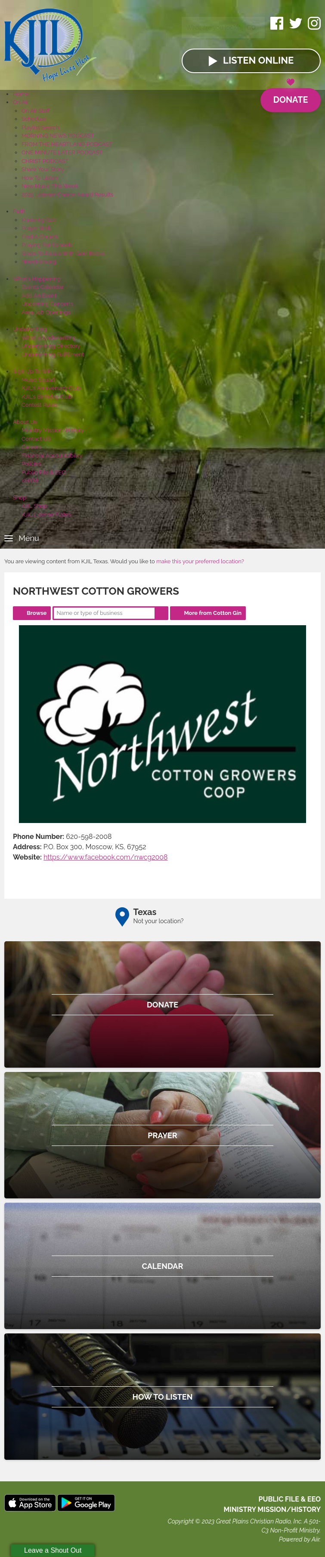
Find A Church (40, 236)
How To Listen (40, 178)
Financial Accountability (52, 455)
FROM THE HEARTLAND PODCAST (67, 144)
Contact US (36, 439)
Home (21, 94)
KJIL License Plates (46, 514)
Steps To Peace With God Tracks (63, 253)
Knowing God (39, 220)
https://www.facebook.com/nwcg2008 (105, 857)
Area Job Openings (46, 312)
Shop (19, 497)
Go (251, 27)
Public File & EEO (44, 472)
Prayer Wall (36, 228)
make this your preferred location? (200, 561)
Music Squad (38, 380)
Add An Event (39, 295)
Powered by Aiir (299, 1539)
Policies (31, 464)
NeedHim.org (39, 261)
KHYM (30, 480)
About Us (25, 422)
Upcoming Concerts (47, 304)
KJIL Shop (34, 506)
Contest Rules (40, 405)
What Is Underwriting (49, 338)
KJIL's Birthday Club (47, 396)
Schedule (34, 119)
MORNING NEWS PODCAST (58, 135)
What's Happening (37, 279)
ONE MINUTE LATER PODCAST (62, 152)
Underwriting (29, 329)
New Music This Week (50, 186)
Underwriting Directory (51, 346)
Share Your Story (43, 169)
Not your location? (158, 921)
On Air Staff (36, 110)
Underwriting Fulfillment (53, 354)
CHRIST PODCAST (45, 161)
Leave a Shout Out (52, 1550)
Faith (19, 211)
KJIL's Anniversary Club (51, 388)
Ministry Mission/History (53, 430)
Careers (31, 447)
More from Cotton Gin (212, 613)
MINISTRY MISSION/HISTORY (272, 1509)
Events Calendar (43, 287)
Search (161, 613)
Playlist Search (40, 127)
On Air (20, 102)
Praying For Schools (47, 245)
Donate (290, 96)
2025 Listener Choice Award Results (68, 194)
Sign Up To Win (32, 371)
